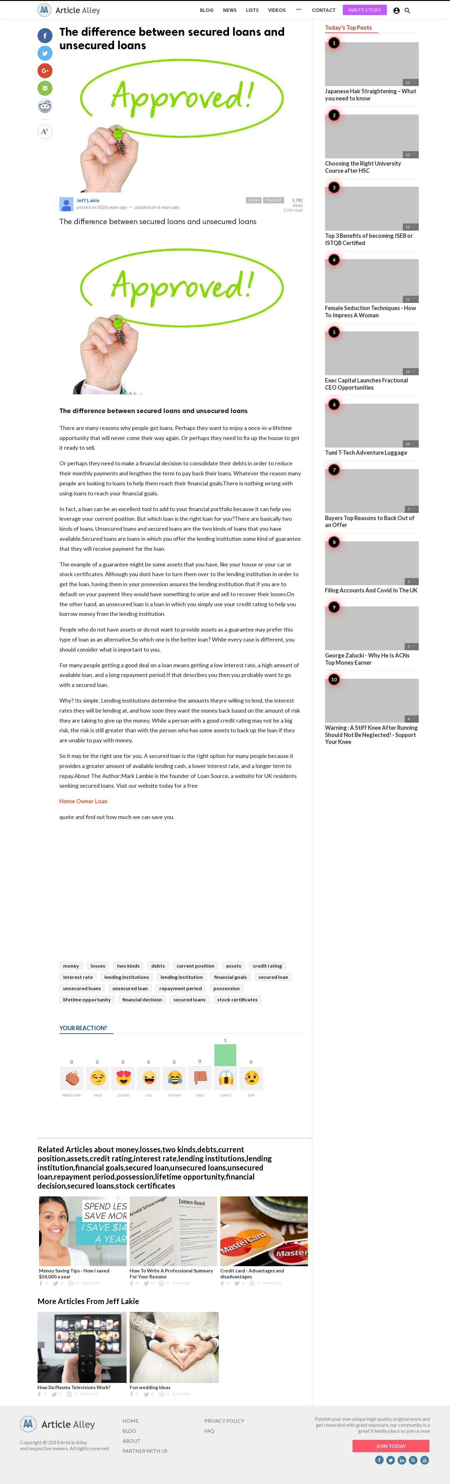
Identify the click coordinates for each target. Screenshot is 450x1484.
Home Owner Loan (83, 801)
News (230, 10)
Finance (274, 200)
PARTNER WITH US (145, 1451)
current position (195, 966)
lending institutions (126, 977)
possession (226, 988)
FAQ (209, 1431)
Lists (252, 10)
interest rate (78, 977)
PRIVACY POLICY (224, 1421)
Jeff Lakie (88, 200)
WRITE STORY (364, 10)
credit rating (267, 966)
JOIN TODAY (391, 1446)
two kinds (128, 966)
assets (233, 966)
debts (158, 966)
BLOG (207, 10)
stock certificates (237, 999)
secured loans (189, 999)
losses (98, 966)
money (71, 966)
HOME (130, 1421)
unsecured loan (130, 988)
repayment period (180, 988)
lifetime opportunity (87, 999)
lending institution (182, 977)
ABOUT (131, 1441)
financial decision (142, 999)
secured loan (273, 977)
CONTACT (324, 10)
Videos (277, 10)
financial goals (230, 977)
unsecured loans (82, 988)
